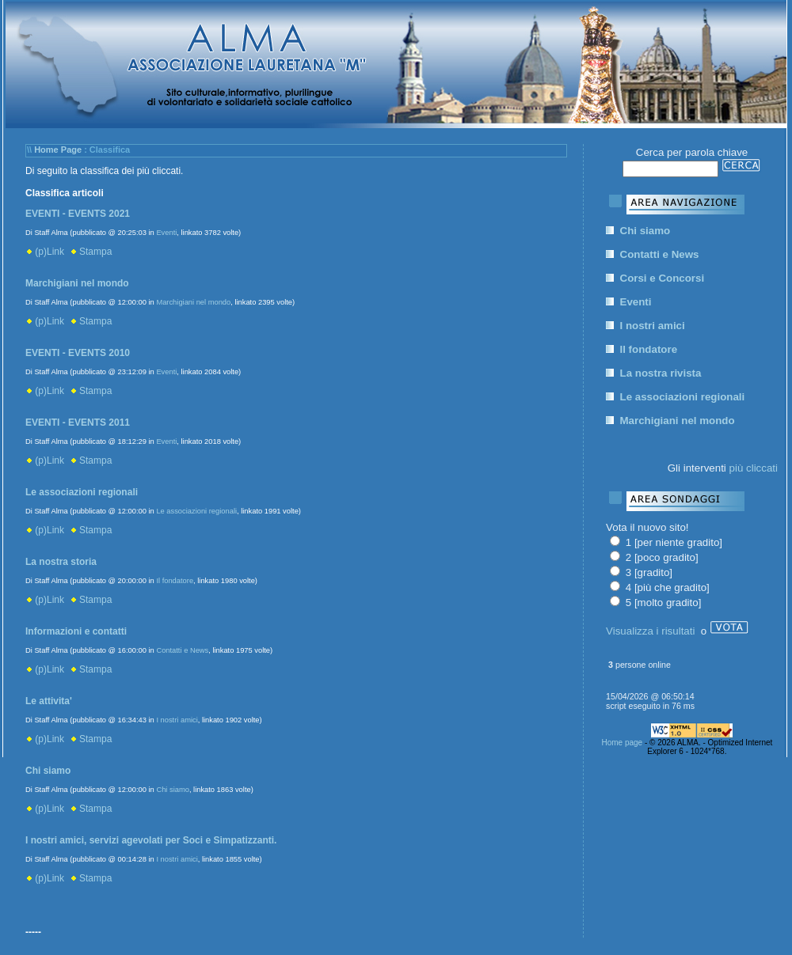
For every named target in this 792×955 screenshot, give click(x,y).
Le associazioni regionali (81, 492)
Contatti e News (182, 650)
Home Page (58, 149)
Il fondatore (174, 581)
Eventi (166, 233)
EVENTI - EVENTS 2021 (77, 213)
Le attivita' (48, 701)
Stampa (91, 251)
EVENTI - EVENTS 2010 (77, 352)
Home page (621, 742)
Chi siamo (47, 770)
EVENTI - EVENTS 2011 (77, 422)
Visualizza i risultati (650, 631)
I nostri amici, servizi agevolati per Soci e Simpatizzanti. (150, 840)
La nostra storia (61, 561)
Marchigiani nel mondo (77, 283)
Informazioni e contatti (76, 631)
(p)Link (44, 251)
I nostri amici (176, 720)
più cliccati (753, 468)
